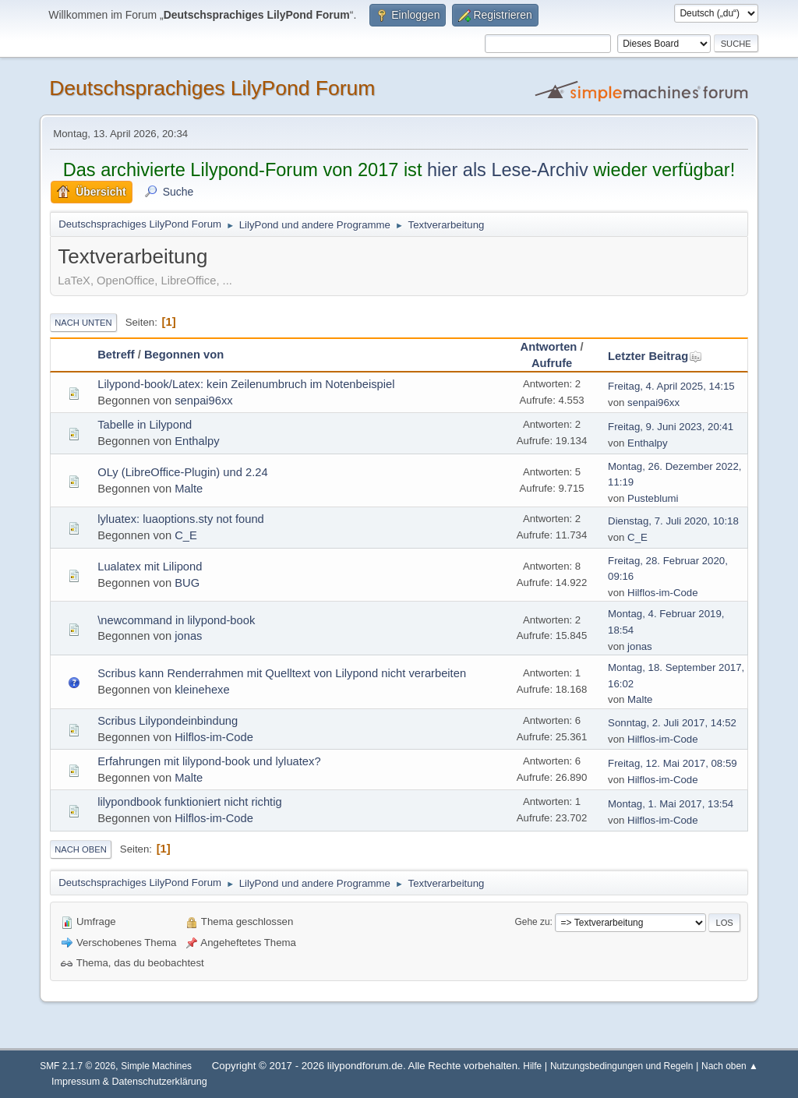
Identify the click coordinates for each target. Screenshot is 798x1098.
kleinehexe (202, 689)
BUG (187, 583)
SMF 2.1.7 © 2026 (77, 1066)
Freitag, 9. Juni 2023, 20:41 (670, 426)
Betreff (115, 354)
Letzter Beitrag (655, 356)
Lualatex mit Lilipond (149, 566)
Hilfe (532, 1066)
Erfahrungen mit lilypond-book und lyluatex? (208, 761)
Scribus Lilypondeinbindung (167, 721)
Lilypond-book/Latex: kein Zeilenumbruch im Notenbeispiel (245, 384)
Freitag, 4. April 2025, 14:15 (671, 386)
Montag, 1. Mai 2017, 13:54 (670, 804)
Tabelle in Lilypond (144, 424)
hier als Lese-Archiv (507, 170)
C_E (186, 535)
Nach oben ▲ (729, 1066)
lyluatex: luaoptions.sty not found (180, 519)
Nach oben (81, 849)
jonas (188, 636)
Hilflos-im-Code (662, 592)
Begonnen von (184, 354)
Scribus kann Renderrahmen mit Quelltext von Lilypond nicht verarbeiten (281, 673)
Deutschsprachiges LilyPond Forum (212, 88)
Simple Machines (156, 1066)
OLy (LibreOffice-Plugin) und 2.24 (182, 472)
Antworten (549, 347)
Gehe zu (532, 921)
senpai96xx (203, 400)
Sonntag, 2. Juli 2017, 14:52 (672, 723)
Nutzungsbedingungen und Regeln (621, 1066)
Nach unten (83, 322)
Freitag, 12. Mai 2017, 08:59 (672, 763)
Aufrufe (551, 363)
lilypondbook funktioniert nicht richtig (189, 802)
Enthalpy (197, 441)
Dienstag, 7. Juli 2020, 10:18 (673, 521)
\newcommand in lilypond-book (176, 620)
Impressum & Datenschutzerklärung (129, 1081)
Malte (189, 488)
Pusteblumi (652, 498)
